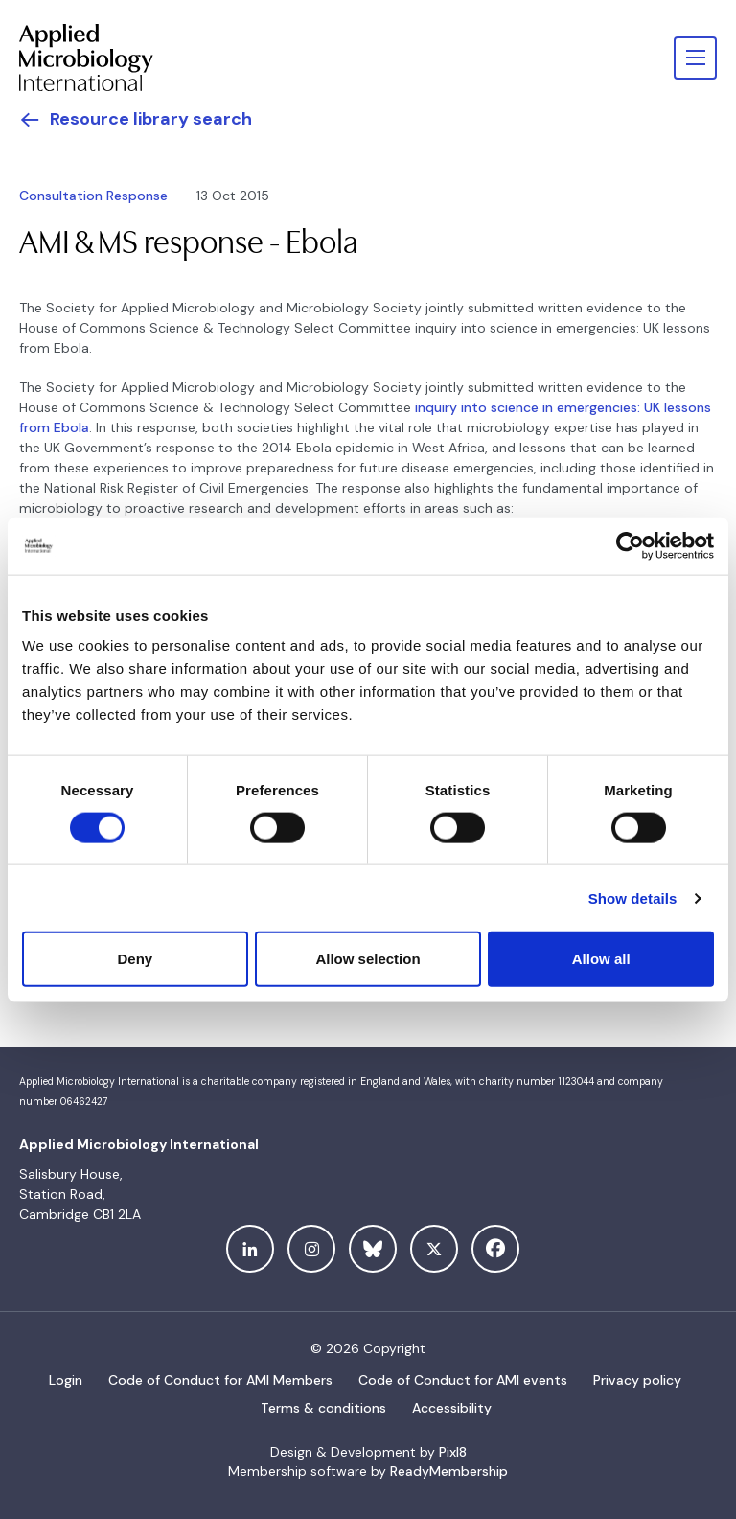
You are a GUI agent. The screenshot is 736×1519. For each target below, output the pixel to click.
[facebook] (495, 1249)
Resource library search (151, 118)
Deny (134, 959)
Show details (633, 897)
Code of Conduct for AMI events (462, 1380)
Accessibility (452, 1407)
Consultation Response (93, 195)
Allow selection (367, 959)
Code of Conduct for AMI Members (220, 1380)
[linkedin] (250, 1249)
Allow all (601, 959)
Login (65, 1380)
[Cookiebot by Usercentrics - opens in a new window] (630, 545)
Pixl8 (453, 1452)
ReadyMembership (449, 1471)
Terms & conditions (323, 1407)
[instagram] (311, 1249)
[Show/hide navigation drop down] (695, 58)
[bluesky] (373, 1249)
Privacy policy (637, 1380)
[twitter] (434, 1249)
